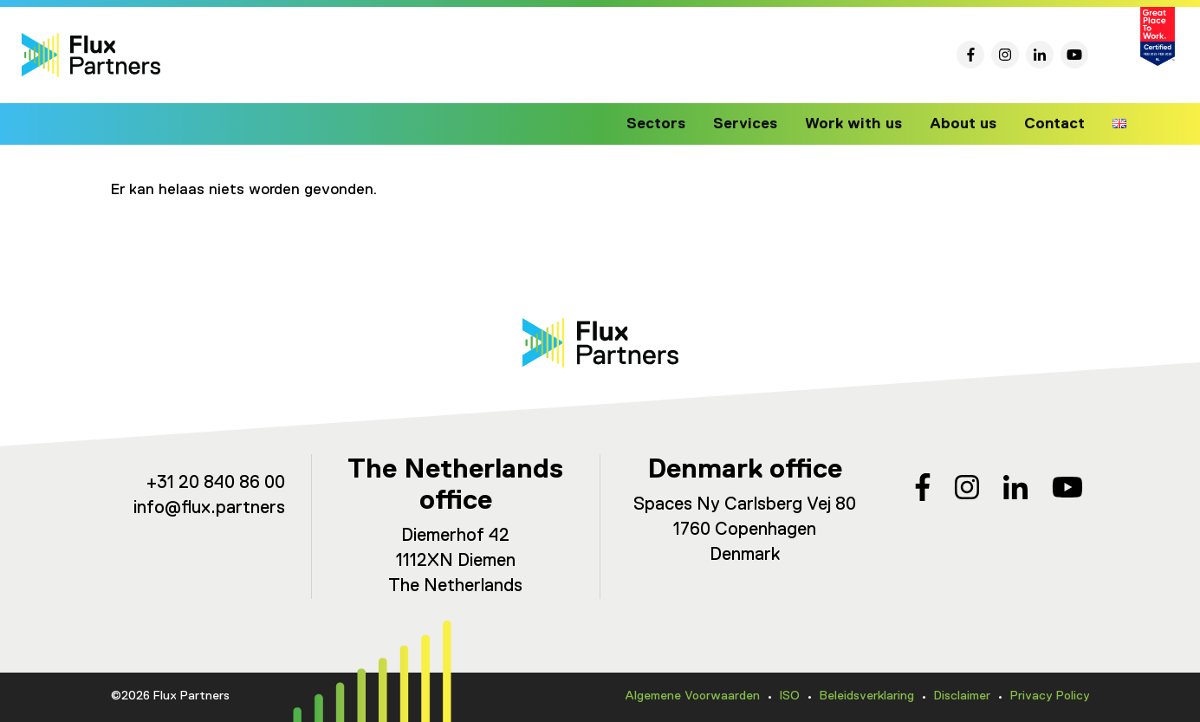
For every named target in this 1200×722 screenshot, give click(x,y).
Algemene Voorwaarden (692, 696)
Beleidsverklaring (867, 696)
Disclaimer (962, 696)
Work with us (860, 124)
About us (966, 124)
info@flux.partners (209, 508)
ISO (790, 696)
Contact (1055, 124)
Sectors (670, 124)
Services (756, 124)
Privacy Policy (1050, 696)
